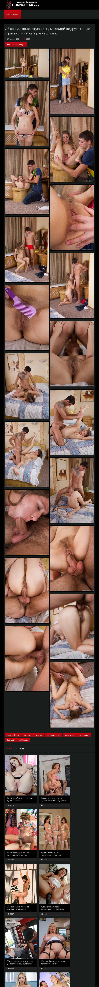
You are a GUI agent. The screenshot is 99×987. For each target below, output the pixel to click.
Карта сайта (19, 981)
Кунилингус (84, 735)
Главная (8, 981)
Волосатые (69, 735)
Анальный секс (13, 735)
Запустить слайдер (16, 44)
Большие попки (53, 735)
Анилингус (23, 740)
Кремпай (10, 740)
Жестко (27, 735)
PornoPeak (21, 5)
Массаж (39, 735)
